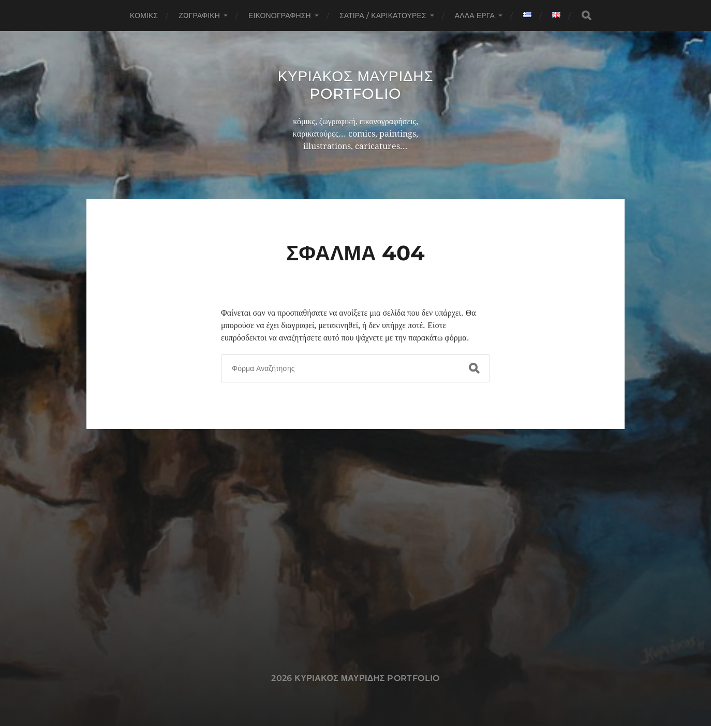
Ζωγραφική (199, 15)
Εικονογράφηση (279, 15)
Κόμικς (144, 15)
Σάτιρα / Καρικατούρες (382, 15)
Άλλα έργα (475, 15)
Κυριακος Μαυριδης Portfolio (356, 84)
